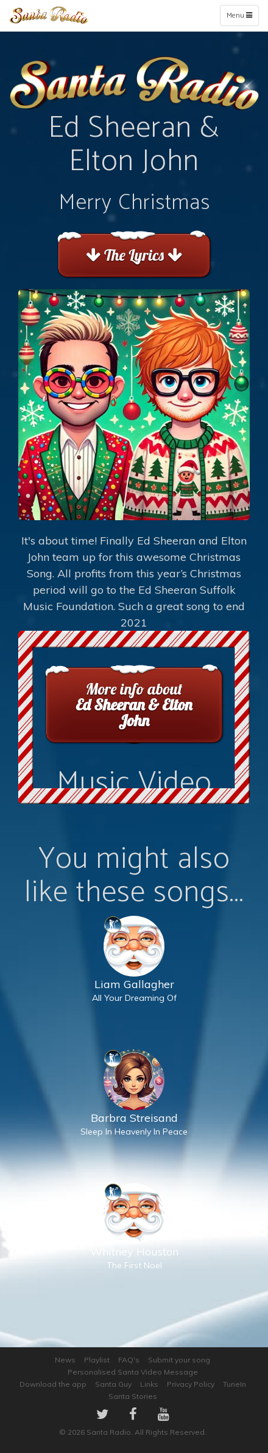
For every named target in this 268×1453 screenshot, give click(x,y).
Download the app (52, 1384)
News (65, 1359)
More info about (134, 704)
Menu (242, 17)
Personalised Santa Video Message (133, 1371)
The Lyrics (134, 255)
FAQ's (128, 1359)
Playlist (97, 1359)
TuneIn (234, 1384)
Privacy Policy (190, 1384)
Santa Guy (113, 1384)
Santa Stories (132, 1396)
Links (149, 1384)
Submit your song (179, 1359)
